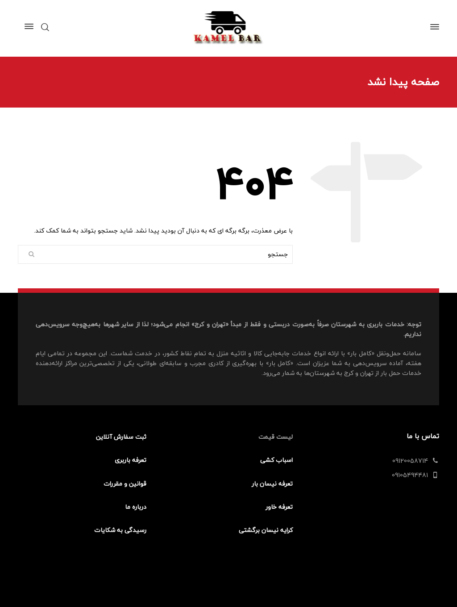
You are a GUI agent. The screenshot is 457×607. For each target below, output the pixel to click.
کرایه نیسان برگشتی (266, 530)
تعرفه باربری (130, 460)
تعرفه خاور (279, 506)
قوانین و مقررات (125, 483)
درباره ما (135, 506)
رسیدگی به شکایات (120, 530)
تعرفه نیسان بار (272, 483)
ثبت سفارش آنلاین (121, 436)
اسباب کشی (276, 460)
